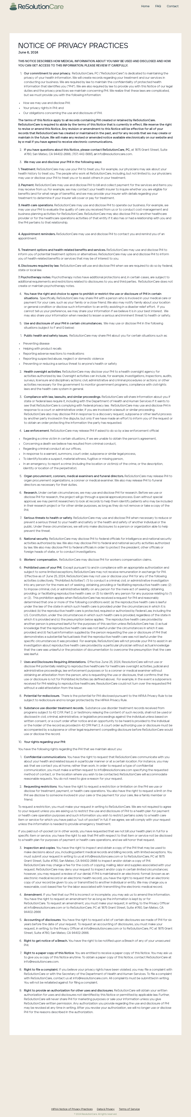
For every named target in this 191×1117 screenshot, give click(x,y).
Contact (173, 6)
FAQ (158, 6)
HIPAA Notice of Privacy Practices (72, 1109)
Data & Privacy (106, 1109)
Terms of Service (129, 1109)
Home (145, 6)
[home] (37, 6)
